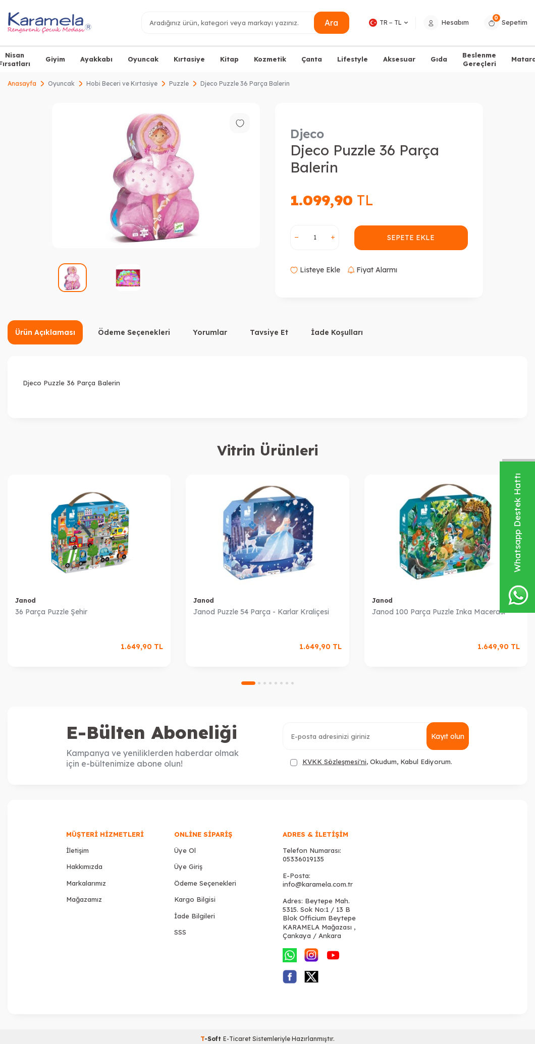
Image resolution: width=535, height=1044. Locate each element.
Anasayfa (22, 83)
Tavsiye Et (269, 332)
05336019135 (303, 859)
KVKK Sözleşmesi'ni (334, 762)
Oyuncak (143, 59)
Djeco (307, 133)
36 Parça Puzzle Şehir (51, 611)
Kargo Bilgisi (195, 899)
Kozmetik (270, 59)
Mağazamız (84, 899)
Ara (332, 22)
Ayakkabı (96, 59)
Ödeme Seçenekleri (134, 332)
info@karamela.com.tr (318, 884)
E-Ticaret (237, 1038)
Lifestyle (352, 59)
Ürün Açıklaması (45, 332)
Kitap (229, 59)
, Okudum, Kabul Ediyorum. (371, 762)
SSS (180, 932)
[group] (156, 175)
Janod (25, 600)
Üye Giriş (188, 866)
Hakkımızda (84, 866)
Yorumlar (210, 332)
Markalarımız (86, 883)
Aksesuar (399, 59)
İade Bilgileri (194, 916)
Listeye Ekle (315, 269)
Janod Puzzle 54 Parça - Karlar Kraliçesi (261, 611)
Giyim (55, 59)
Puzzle (179, 83)
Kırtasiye (189, 59)
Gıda (439, 59)
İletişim (77, 850)
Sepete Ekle (411, 237)
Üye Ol (185, 850)
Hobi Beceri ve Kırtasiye (121, 83)
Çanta (311, 59)
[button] (248, 683)
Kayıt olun (447, 736)
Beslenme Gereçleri (479, 59)
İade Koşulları (337, 332)
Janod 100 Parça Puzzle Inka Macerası (438, 611)
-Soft (211, 1038)
